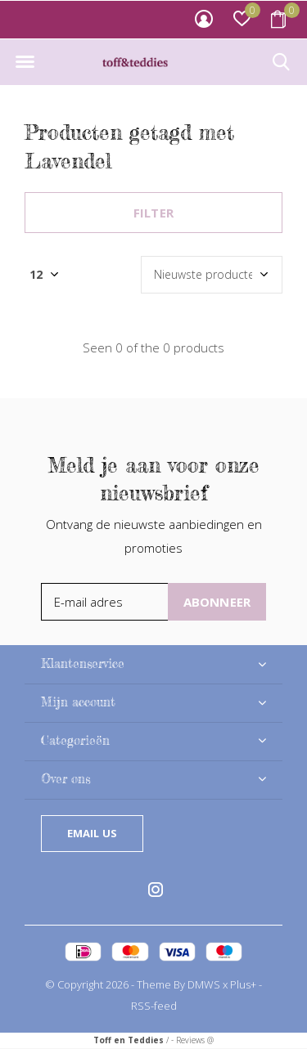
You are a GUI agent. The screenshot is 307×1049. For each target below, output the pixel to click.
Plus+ (243, 984)
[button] (24, 62)
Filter (153, 212)
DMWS (203, 984)
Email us (92, 833)
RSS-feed (154, 1005)
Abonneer (217, 602)
